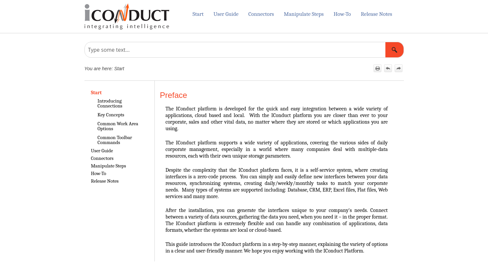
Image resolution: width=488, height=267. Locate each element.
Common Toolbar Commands (115, 139)
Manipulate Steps (304, 14)
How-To (342, 14)
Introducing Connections (110, 103)
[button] (394, 50)
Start (197, 14)
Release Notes (376, 14)
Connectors (261, 14)
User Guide (226, 14)
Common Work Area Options (118, 126)
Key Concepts (111, 115)
